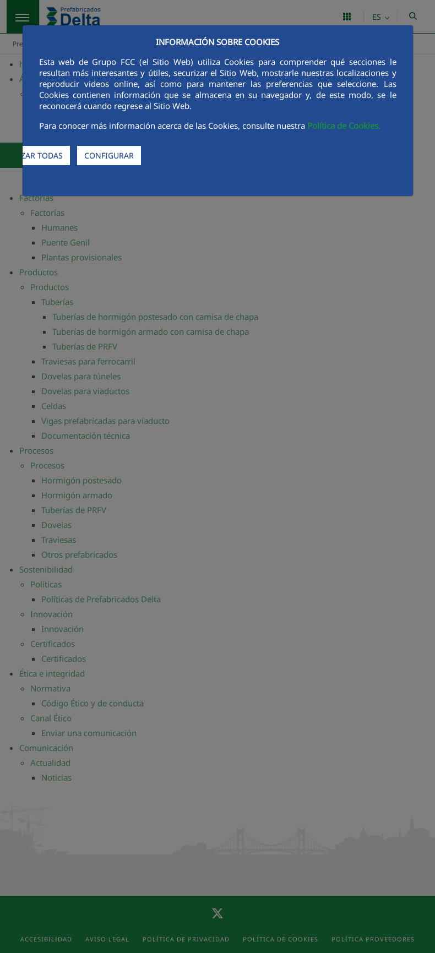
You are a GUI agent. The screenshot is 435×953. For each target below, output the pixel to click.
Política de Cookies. (343, 125)
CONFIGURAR (109, 155)
